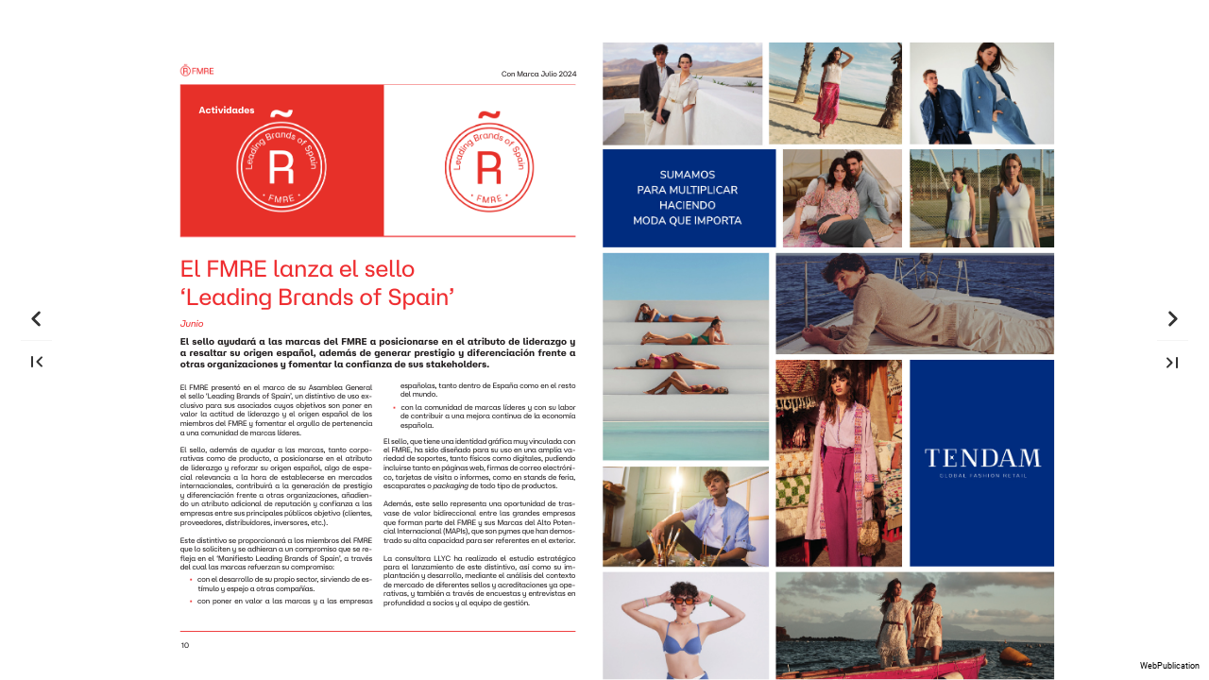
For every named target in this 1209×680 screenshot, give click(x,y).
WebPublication (1170, 666)
